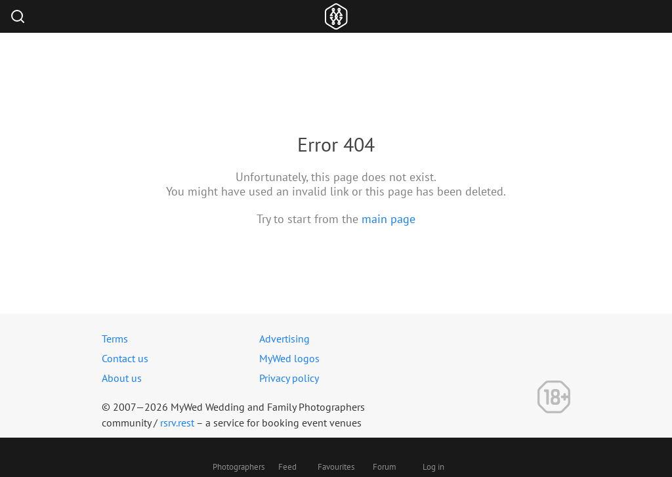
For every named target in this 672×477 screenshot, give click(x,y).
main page (388, 218)
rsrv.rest (177, 422)
